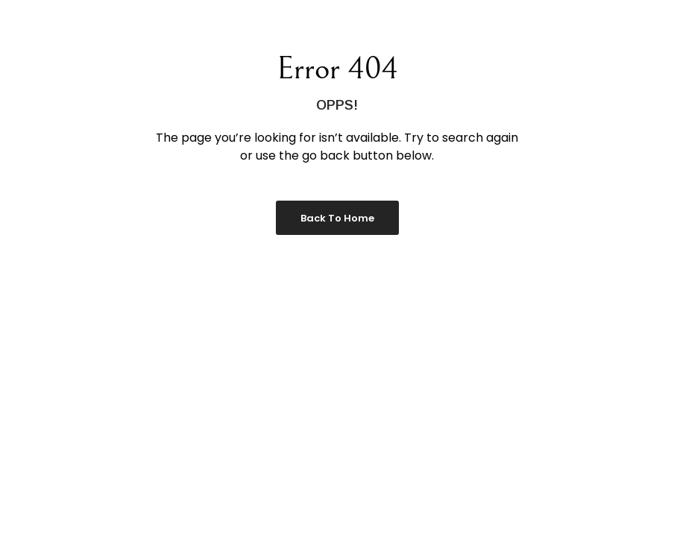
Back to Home (337, 218)
